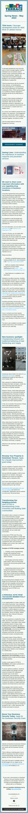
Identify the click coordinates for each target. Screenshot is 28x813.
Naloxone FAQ (6, 228)
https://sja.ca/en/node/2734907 (15, 261)
